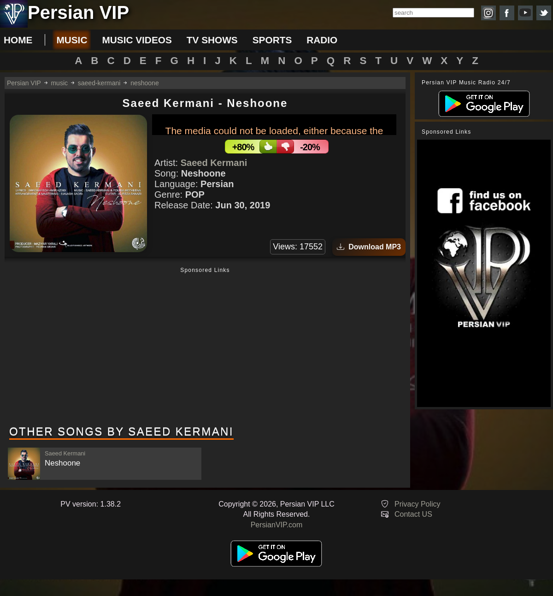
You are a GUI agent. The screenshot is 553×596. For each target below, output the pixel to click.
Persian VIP (24, 83)
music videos (136, 40)
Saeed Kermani (214, 163)
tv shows (212, 40)
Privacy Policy (417, 504)
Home (18, 40)
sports (272, 40)
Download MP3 (369, 247)
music (71, 40)
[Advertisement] (205, 347)
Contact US (413, 514)
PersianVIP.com (277, 525)
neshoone (144, 83)
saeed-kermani (99, 83)
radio (321, 40)
